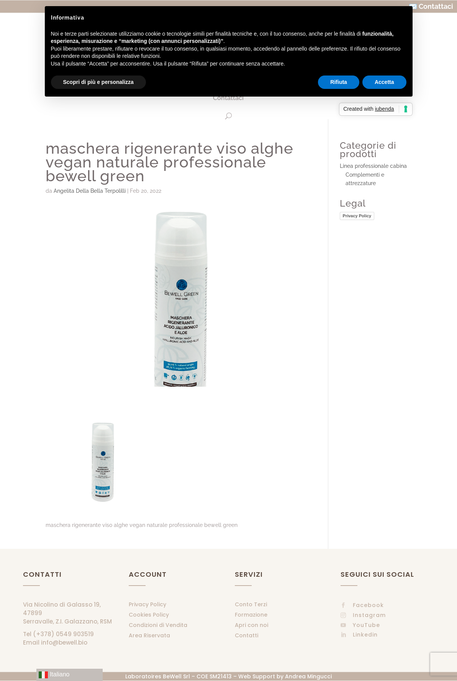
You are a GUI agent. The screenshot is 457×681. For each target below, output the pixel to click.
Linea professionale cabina (373, 166)
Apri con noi (251, 625)
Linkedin (365, 634)
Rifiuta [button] (338, 82)
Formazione (251, 615)
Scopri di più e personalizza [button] (98, 82)
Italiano (54, 674)
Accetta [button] (384, 82)
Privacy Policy (357, 215)
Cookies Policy (149, 615)
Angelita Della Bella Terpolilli (90, 191)
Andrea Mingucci (308, 676)
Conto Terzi (251, 604)
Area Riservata (149, 635)
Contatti (246, 635)
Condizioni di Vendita (158, 625)
